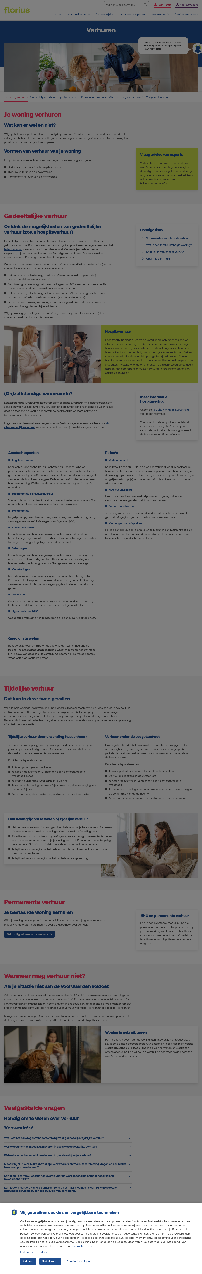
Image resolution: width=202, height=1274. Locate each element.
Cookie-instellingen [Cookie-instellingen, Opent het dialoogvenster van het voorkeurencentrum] (79, 1263)
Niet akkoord (50, 1263)
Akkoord (28, 1263)
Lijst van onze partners (34, 1254)
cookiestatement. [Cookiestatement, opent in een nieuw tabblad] (82, 1248)
